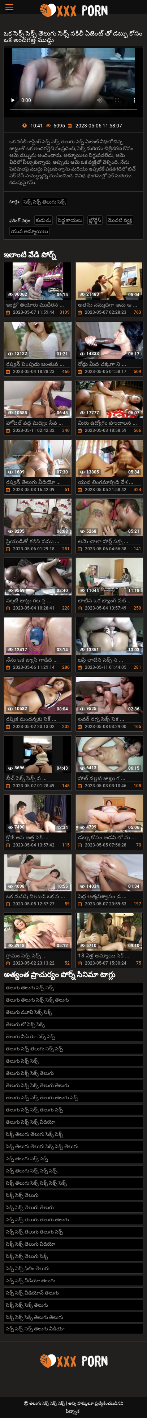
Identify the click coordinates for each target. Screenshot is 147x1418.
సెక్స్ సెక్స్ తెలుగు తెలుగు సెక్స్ (34, 1232)
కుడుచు (43, 220)
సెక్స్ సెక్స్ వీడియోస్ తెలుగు (32, 1293)
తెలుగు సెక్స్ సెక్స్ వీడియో (30, 1122)
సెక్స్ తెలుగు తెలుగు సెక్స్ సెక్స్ (34, 1134)
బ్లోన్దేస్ (95, 220)
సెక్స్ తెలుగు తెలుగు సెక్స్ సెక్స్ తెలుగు (42, 1146)
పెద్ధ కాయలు (70, 220)
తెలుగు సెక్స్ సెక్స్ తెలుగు (30, 1073)
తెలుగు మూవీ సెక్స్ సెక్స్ (29, 1012)
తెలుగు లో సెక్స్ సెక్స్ (25, 1024)
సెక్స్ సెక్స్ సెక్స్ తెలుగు (27, 1305)
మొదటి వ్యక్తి (120, 220)
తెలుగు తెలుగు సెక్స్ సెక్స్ (30, 987)
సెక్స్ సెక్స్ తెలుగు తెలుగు (30, 1207)
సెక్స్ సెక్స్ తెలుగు (22, 1195)
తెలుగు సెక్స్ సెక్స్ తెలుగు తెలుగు (37, 1085)
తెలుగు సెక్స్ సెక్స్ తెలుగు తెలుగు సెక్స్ (42, 1097)
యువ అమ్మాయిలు (29, 231)
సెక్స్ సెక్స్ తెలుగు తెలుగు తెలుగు (37, 1219)
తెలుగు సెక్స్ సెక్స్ (22, 1061)
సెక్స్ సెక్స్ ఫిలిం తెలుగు (27, 1268)
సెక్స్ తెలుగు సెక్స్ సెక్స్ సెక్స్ (31, 1171)
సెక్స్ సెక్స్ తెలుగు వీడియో (30, 1244)
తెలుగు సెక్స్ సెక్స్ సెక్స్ (47, 1403)
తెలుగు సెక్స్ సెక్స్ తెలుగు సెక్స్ (34, 1110)
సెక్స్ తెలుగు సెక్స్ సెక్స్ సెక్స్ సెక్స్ (36, 1183)
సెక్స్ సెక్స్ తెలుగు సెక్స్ (44, 202)
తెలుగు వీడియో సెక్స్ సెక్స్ (30, 1036)
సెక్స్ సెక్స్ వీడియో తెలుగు (30, 1280)
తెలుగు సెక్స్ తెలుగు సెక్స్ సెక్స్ (34, 1048)
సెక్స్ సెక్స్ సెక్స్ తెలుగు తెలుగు (34, 1317)
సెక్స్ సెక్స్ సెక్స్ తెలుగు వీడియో (35, 1328)
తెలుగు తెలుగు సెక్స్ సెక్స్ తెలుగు (37, 1000)
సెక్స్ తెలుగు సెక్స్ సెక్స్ (27, 1158)
